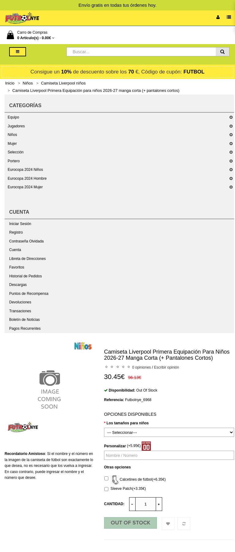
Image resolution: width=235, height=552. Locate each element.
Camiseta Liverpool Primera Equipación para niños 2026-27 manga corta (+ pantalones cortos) (95, 90)
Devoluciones (20, 302)
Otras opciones (117, 467)
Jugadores (16, 126)
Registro (16, 232)
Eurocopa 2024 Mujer (25, 187)
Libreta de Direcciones (27, 259)
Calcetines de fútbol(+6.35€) (135, 479)
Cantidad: (114, 504)
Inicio (9, 83)
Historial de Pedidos (25, 276)
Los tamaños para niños (127, 423)
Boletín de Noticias (24, 319)
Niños (28, 83)
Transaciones (20, 311)
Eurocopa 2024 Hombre (27, 178)
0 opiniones (141, 367)
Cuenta (15, 250)
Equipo (13, 117)
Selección (16, 152)
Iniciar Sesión (20, 224)
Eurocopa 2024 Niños (25, 169)
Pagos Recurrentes (25, 328)
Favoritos (16, 267)
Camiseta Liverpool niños (63, 83)
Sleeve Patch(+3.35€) (125, 488)
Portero (14, 161)
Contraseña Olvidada (26, 241)
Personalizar (115, 446)
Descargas (18, 285)
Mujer (12, 143)
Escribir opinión (166, 367)
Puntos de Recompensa (28, 293)
